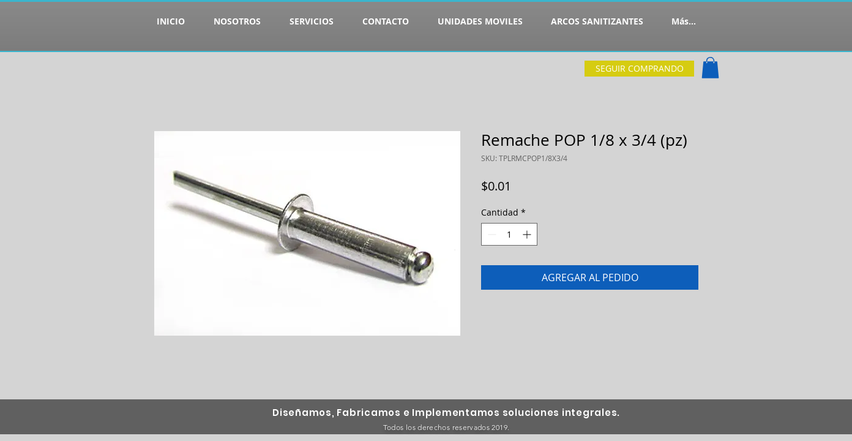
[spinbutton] (509, 234)
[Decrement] (490, 234)
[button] (710, 67)
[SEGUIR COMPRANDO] (639, 69)
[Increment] (528, 234)
